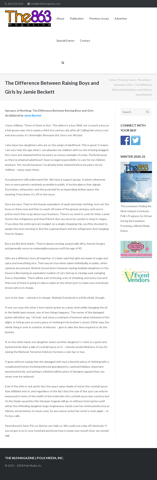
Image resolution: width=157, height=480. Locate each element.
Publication (77, 18)
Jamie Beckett (32, 115)
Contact (85, 40)
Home (112, 79)
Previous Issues (99, 18)
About (60, 18)
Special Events (65, 40)
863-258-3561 (15, 3)
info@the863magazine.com (45, 3)
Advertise (121, 18)
